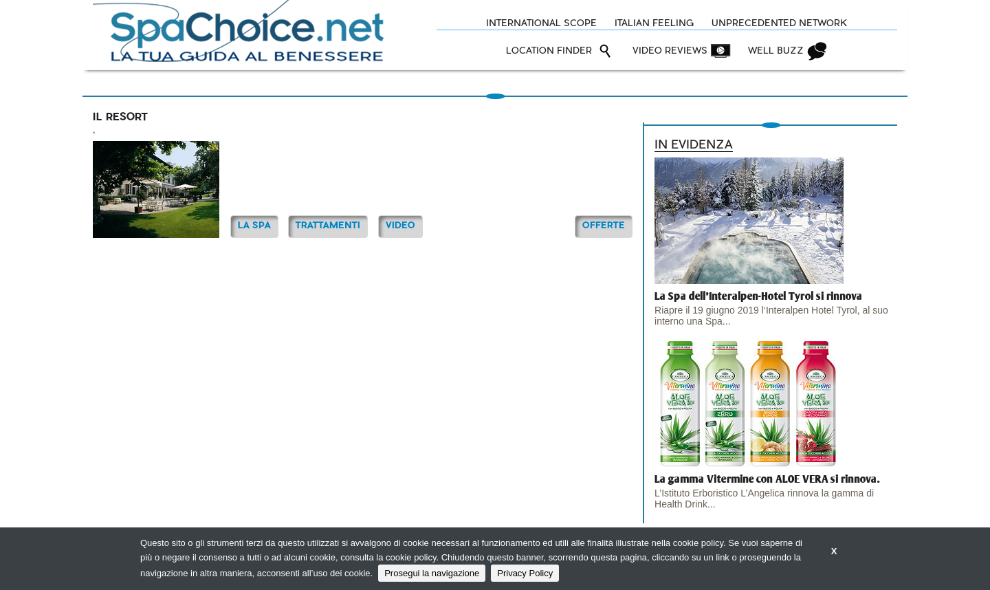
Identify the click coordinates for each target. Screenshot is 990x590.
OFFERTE (603, 225)
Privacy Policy (525, 573)
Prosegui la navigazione (431, 573)
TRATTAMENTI (328, 225)
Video (400, 225)
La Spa (254, 225)
